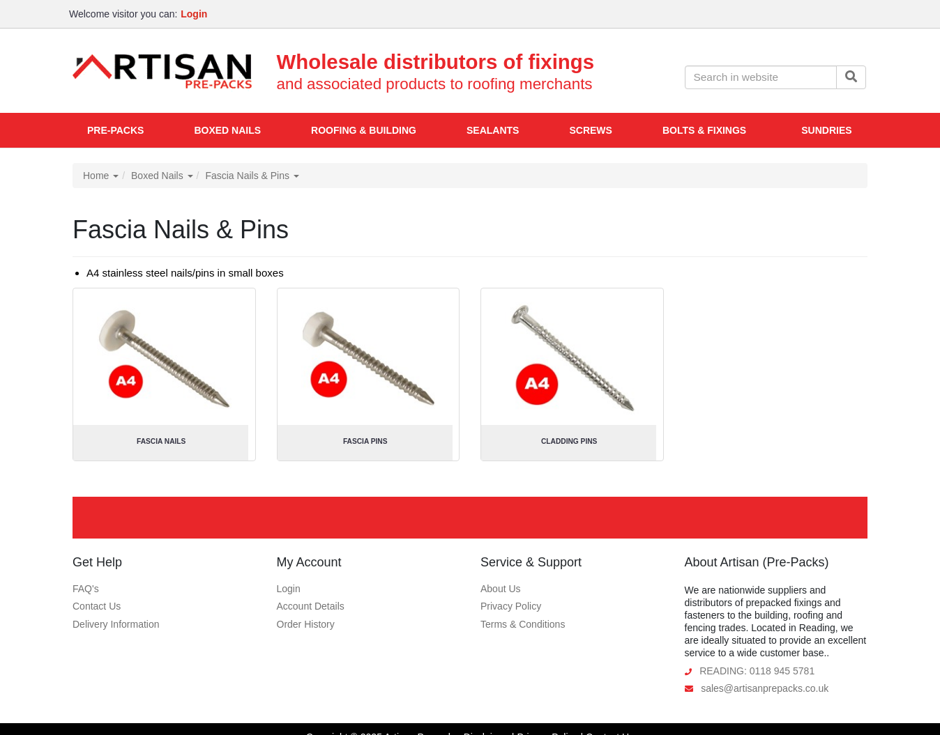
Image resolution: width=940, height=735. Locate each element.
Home (101, 175)
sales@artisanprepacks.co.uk (764, 688)
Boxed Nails (162, 175)
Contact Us (97, 606)
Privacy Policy (510, 606)
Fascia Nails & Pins (251, 175)
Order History (306, 624)
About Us (500, 588)
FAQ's (86, 588)
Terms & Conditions (522, 624)
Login (289, 588)
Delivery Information (116, 624)
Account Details (310, 606)
